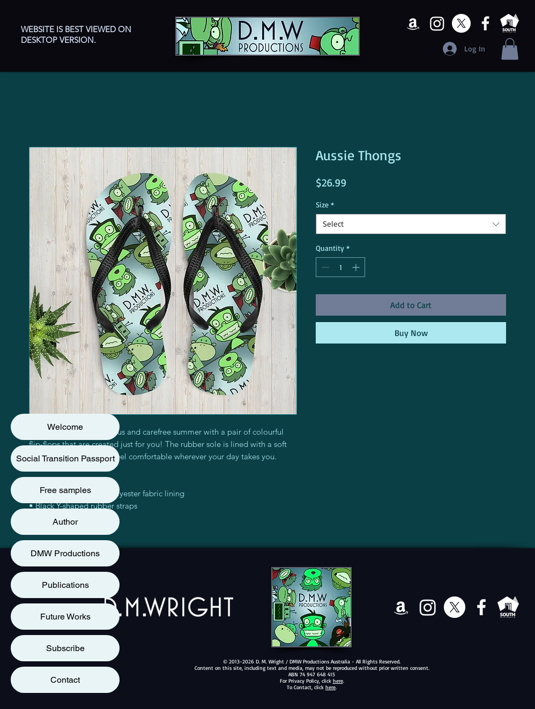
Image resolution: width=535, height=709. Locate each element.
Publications (65, 585)
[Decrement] (324, 267)
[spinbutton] (340, 267)
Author (65, 522)
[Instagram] (437, 23)
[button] (510, 49)
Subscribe (65, 648)
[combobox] (411, 224)
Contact (65, 680)
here (338, 680)
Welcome (65, 427)
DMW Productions (65, 553)
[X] (461, 23)
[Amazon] (413, 23)
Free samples (65, 490)
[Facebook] (485, 23)
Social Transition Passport (65, 458)
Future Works (65, 616)
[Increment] (356, 267)
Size (325, 204)
